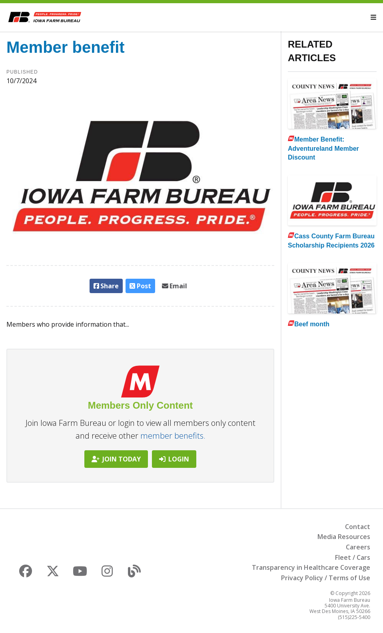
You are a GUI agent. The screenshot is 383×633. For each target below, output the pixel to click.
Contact (357, 526)
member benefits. (172, 435)
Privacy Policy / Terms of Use (325, 577)
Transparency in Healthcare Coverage (311, 567)
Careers (358, 547)
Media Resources (343, 536)
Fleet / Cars (352, 557)
